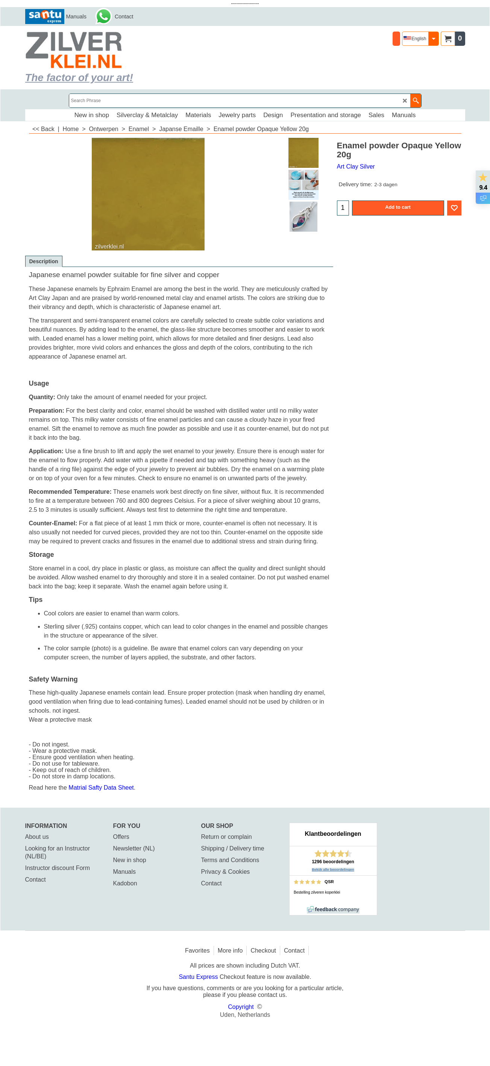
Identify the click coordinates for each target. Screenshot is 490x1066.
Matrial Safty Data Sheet (100, 787)
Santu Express (199, 977)
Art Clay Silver (356, 166)
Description (43, 261)
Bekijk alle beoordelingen (333, 869)
